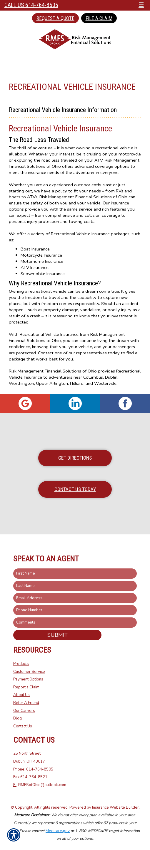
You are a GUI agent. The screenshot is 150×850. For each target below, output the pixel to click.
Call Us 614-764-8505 (31, 5)
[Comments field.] (75, 622)
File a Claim (99, 18)
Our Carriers (24, 710)
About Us (21, 694)
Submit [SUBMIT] (57, 635)
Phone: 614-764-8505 (33, 769)
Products (21, 663)
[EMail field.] (75, 598)
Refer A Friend (26, 702)
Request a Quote (55, 18)
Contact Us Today (75, 489)
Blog (17, 718)
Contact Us (22, 726)
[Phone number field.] (75, 610)
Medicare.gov (58, 831)
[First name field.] (75, 573)
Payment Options (28, 679)
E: (14, 785)
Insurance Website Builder (115, 807)
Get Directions (75, 458)
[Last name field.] (75, 586)
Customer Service (29, 671)
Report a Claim (26, 687)
